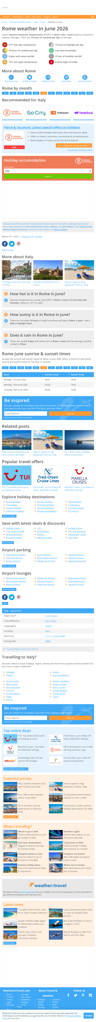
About (9, 998)
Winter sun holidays (47, 515)
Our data (25, 998)
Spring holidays (44, 506)
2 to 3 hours (51, 620)
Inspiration (36, 17)
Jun (44, 93)
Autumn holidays (45, 512)
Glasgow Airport (76, 562)
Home (4, 22)
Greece (55, 1006)
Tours (55, 700)
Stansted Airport (14, 562)
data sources (60, 233)
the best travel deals (27, 896)
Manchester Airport (16, 559)
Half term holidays (15, 515)
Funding (24, 1006)
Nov (82, 93)
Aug (59, 93)
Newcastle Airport (77, 565)
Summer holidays (45, 509)
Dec (89, 93)
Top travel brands (15, 535)
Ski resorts (73, 515)
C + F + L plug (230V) (55, 640)
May (36, 93)
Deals (27, 17)
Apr (28, 93)
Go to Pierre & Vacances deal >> (74, 149)
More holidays (9, 520)
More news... (9, 947)
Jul (51, 93)
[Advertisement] (52, 7)
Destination (9, 171)
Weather (6, 17)
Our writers (26, 1001)
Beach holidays (13, 506)
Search (55, 17)
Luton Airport (44, 559)
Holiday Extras (75, 532)
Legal (8, 1006)
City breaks (11, 509)
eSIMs (9, 700)
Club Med (72, 541)
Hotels (56, 676)
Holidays (10, 676)
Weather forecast (48, 81)
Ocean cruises (59, 688)
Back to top (8, 254)
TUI (39, 532)
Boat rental (11, 688)
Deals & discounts (85, 81)
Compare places (76, 512)
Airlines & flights (14, 538)
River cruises (59, 691)
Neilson (41, 538)
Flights (9, 679)
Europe (13, 22)
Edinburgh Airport (46, 565)
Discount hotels (14, 541)
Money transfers (61, 685)
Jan (5, 93)
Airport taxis (12, 685)
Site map (10, 1009)
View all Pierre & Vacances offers (80, 154)
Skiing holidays (60, 694)
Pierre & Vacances (77, 535)
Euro (47, 635)
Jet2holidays (43, 535)
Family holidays (13, 512)
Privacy (9, 1004)
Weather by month (29, 81)
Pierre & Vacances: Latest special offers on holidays (42, 131)
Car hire (10, 694)
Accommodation (61, 679)
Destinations (17, 17)
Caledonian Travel (77, 538)
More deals (8, 546)
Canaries (56, 1003)
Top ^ (5, 607)
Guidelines (25, 1004)
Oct (74, 93)
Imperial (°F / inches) (32, 240)
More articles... (10, 821)
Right (48, 645)
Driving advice (13, 697)
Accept (88, 1015)
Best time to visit (11, 81)
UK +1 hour (50, 625)
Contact (9, 1001)
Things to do (59, 697)
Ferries (9, 704)
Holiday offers (13, 532)
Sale (14, 151)
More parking (9, 570)
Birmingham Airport (47, 562)
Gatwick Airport (76, 559)
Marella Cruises (44, 541)
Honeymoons (74, 506)
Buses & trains (13, 691)
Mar (20, 93)
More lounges (9, 593)
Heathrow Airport (46, 588)
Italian (48, 630)
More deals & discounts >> (15, 773)
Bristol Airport (13, 565)
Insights (46, 17)
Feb (13, 93)
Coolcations (74, 509)
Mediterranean (24, 22)
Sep (66, 93)
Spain (54, 1009)
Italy (36, 22)
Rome (42, 22)
